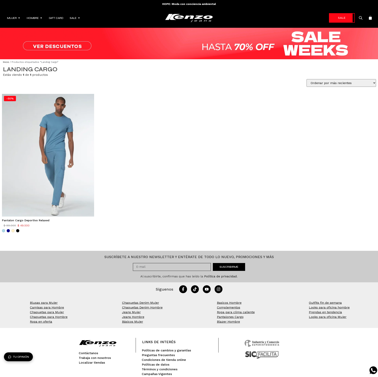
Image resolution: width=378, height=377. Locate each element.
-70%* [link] (335, 17)
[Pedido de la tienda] (341, 83)
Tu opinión (18, 357)
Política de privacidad (220, 276)
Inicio (6, 62)
